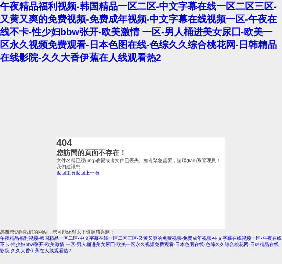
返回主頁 (66, 173)
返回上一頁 (88, 173)
